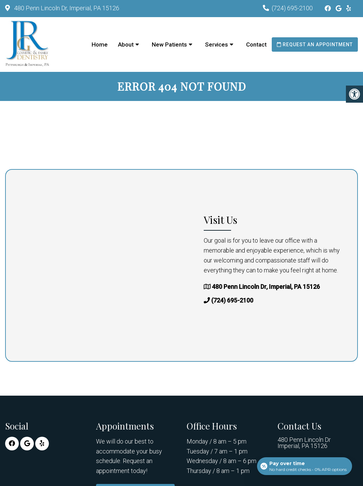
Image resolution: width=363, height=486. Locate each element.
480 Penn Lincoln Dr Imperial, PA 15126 (304, 443)
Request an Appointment (315, 44)
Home (100, 44)
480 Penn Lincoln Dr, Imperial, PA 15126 (66, 8)
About (126, 44)
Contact (256, 44)
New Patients (169, 44)
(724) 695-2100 (292, 8)
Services (216, 44)
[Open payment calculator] (304, 466)
